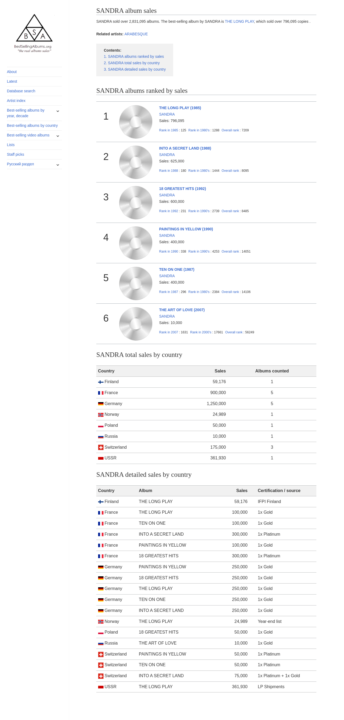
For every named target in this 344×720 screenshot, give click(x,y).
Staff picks (15, 154)
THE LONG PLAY (239, 21)
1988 (168, 171)
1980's (199, 130)
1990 (168, 251)
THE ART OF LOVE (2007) (182, 310)
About (12, 72)
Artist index (16, 100)
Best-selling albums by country (32, 125)
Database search (21, 91)
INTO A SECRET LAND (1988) (185, 148)
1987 (168, 292)
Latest (12, 81)
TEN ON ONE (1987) (176, 269)
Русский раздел (20, 164)
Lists (11, 145)
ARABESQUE (136, 34)
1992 (168, 211)
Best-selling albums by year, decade (26, 113)
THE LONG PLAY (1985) (180, 108)
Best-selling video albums (28, 135)
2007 (168, 332)
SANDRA (167, 114)
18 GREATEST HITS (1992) (182, 188)
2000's (201, 332)
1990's (199, 211)
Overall (230, 130)
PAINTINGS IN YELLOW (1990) (186, 229)
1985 (168, 130)
